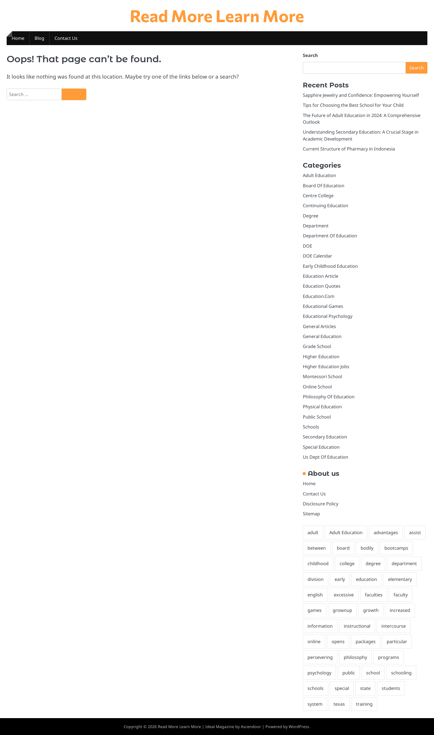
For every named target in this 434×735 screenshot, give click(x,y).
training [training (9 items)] (364, 704)
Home (18, 38)
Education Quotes (321, 286)
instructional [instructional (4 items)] (357, 626)
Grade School (317, 346)
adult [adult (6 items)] (313, 532)
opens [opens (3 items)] (338, 641)
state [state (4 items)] (365, 688)
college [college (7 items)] (347, 563)
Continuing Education (325, 205)
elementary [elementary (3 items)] (400, 579)
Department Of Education (330, 236)
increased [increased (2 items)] (400, 610)
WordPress (299, 726)
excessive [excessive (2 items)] (344, 595)
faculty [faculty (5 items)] (401, 595)
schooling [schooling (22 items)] (401, 673)
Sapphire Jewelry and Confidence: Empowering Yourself (361, 95)
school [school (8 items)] (373, 673)
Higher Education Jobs (326, 366)
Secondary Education (325, 437)
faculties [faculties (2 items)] (374, 595)
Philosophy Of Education (329, 397)
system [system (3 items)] (315, 704)
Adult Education (319, 175)
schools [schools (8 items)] (316, 688)
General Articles (319, 326)
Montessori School (322, 376)
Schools (311, 427)
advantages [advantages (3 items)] (386, 532)
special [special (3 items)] (342, 688)
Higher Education (321, 357)
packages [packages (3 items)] (366, 641)
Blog (39, 38)
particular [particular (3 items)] (397, 641)
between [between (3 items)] (317, 548)
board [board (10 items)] (343, 548)
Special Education (321, 447)
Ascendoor (251, 726)
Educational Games (323, 306)
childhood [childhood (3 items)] (318, 563)
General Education (322, 336)
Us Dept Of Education (325, 457)
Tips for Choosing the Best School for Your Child (353, 105)
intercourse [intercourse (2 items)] (393, 626)
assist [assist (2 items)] (415, 532)
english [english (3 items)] (315, 595)
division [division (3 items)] (316, 579)
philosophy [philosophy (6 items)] (355, 657)
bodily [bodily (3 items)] (367, 548)
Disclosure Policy (320, 504)
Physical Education (322, 407)
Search (310, 55)
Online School (317, 387)
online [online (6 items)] (314, 641)
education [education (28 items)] (366, 579)
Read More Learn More (217, 15)
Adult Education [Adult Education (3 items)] (346, 532)
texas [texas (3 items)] (339, 704)
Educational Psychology (327, 316)
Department (316, 226)
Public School (317, 417)
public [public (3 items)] (348, 673)
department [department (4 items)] (404, 563)
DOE (307, 246)
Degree (310, 216)
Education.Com (318, 296)
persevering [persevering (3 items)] (320, 657)
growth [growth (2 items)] (371, 610)
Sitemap (311, 514)
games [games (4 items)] (315, 610)
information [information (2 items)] (320, 626)
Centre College (318, 196)
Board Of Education (323, 186)
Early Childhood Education (330, 266)
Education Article (320, 276)
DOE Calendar (317, 256)
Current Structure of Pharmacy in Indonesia (349, 149)
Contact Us (66, 38)
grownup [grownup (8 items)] (342, 610)
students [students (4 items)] (391, 688)
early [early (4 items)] (340, 579)
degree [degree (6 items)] (373, 563)
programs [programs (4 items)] (388, 657)
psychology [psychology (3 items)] (319, 673)
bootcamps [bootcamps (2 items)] (396, 548)
